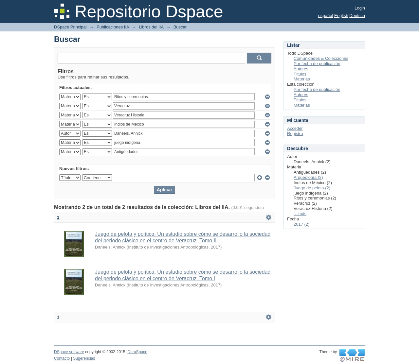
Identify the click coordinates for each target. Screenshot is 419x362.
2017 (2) (301, 224)
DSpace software (69, 352)
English (341, 15)
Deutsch (357, 15)
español (325, 15)
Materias (302, 79)
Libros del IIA (151, 27)
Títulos (300, 74)
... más (300, 213)
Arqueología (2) (308, 177)
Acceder (295, 128)
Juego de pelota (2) (312, 187)
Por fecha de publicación (317, 63)
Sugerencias (84, 358)
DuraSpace (137, 352)
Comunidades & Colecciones (321, 58)
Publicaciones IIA (113, 27)
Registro (295, 133)
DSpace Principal (70, 27)
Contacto (62, 358)
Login (360, 8)
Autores (301, 68)
